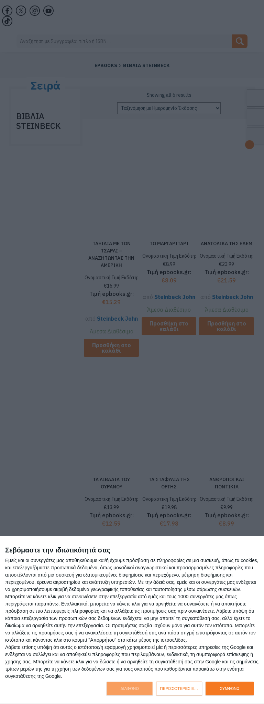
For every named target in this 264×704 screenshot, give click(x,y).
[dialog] (132, 620)
